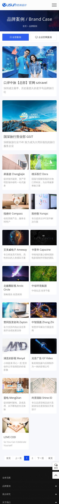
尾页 (50, 458)
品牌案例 (33, 26)
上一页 (18, 458)
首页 (25, 26)
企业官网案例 (43, 37)
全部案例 (15, 37)
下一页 (40, 458)
